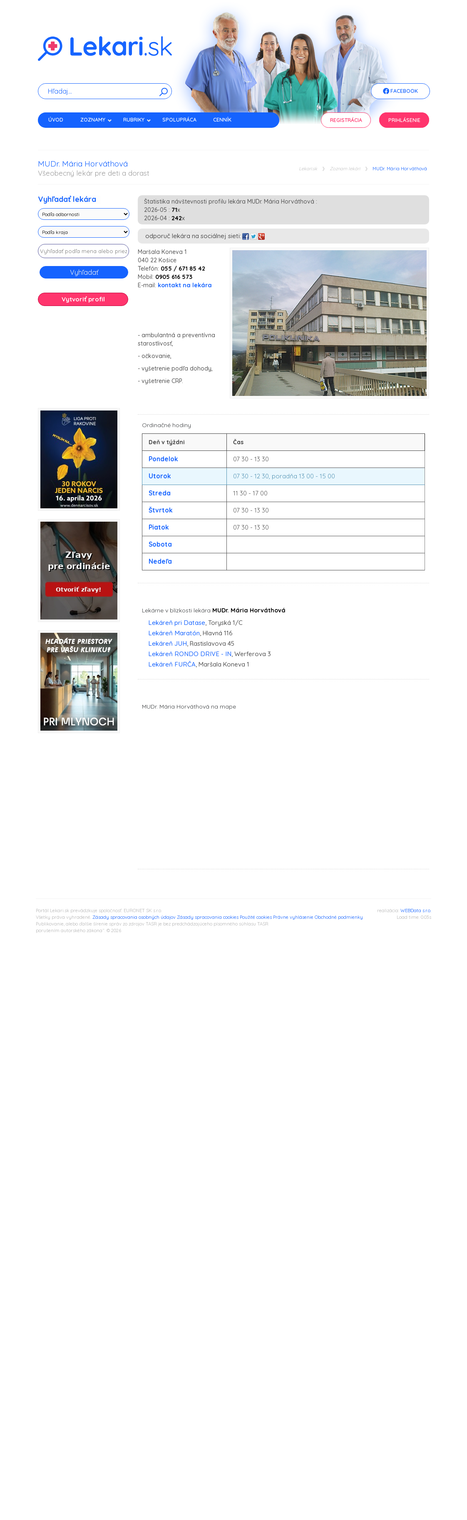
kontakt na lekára (185, 285)
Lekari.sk (308, 169)
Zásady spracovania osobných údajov (134, 917)
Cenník (222, 120)
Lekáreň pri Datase (176, 623)
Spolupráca (179, 120)
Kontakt (60, 134)
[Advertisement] (83, 360)
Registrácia (346, 120)
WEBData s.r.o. (415, 910)
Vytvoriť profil (83, 299)
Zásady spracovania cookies (207, 917)
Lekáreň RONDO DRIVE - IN (189, 654)
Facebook (400, 91)
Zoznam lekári (345, 169)
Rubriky (137, 120)
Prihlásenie (404, 120)
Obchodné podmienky (339, 917)
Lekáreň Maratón (174, 633)
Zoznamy (96, 120)
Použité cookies (256, 917)
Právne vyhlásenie (293, 917)
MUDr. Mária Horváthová (400, 169)
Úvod (55, 120)
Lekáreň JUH (167, 643)
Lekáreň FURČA (172, 664)
